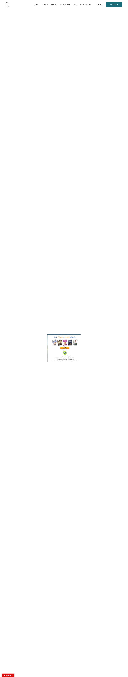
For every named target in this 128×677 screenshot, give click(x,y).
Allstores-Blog (65, 4)
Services (54, 4)
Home (36, 4)
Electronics (99, 4)
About (44, 4)
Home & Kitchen (86, 4)
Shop (75, 4)
